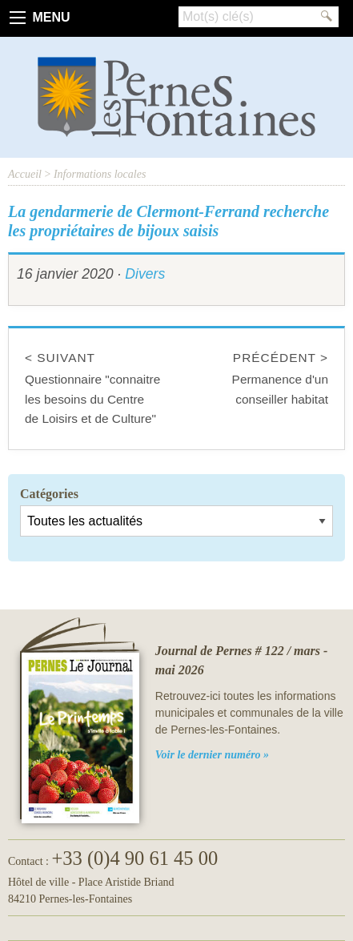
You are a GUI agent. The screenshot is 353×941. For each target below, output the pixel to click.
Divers (145, 274)
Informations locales (100, 174)
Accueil (25, 174)
